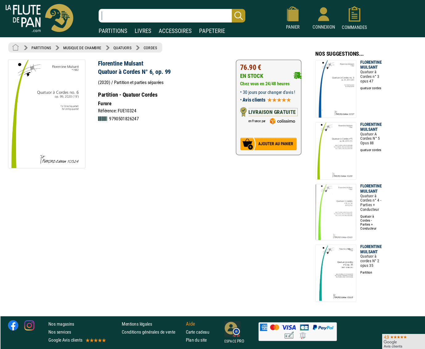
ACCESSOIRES (175, 30)
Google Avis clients (76, 340)
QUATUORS (122, 47)
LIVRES (143, 30)
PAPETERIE (212, 30)
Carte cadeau (197, 332)
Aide (190, 324)
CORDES (150, 47)
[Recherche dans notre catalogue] (172, 15)
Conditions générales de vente (152, 332)
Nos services (59, 332)
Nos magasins (61, 324)
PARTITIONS (113, 30)
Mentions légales (137, 324)
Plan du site (196, 340)
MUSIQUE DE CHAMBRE (82, 47)
